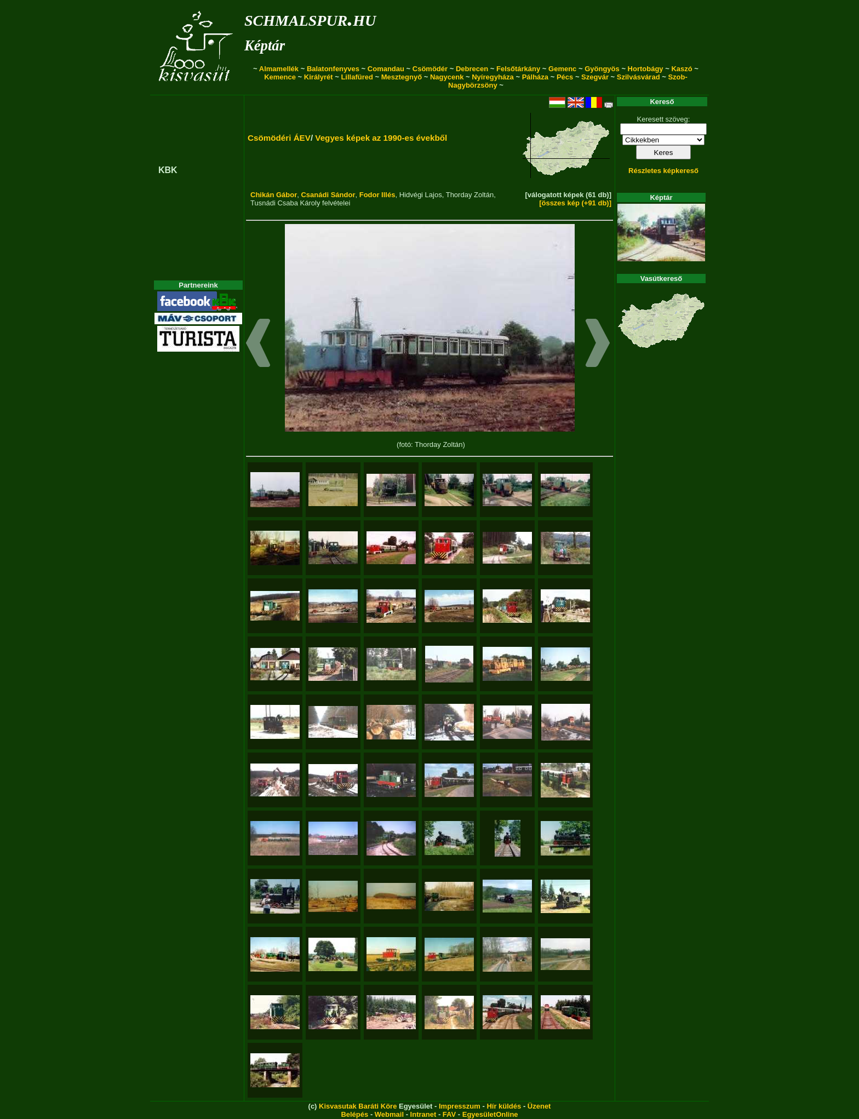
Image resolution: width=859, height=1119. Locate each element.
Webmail (389, 1114)
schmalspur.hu (310, 18)
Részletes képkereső (663, 171)
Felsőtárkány (518, 69)
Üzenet (539, 1106)
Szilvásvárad (638, 77)
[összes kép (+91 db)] (575, 203)
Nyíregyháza (493, 77)
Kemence (280, 77)
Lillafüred (357, 77)
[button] (258, 344)
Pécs (565, 77)
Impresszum (459, 1106)
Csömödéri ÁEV (279, 137)
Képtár (264, 45)
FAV (449, 1114)
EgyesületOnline (490, 1114)
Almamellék (279, 69)
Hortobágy (645, 69)
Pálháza (535, 77)
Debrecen (472, 69)
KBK (167, 170)
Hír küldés (503, 1106)
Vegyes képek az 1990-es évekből (381, 137)
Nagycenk (446, 77)
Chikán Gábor (273, 195)
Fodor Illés (377, 195)
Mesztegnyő (401, 77)
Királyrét (318, 77)
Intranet (423, 1114)
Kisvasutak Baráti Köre (358, 1106)
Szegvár (595, 77)
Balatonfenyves (333, 69)
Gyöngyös (602, 69)
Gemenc (562, 69)
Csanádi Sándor (328, 195)
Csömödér (430, 69)
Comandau (386, 69)
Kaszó (681, 69)
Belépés (354, 1114)
